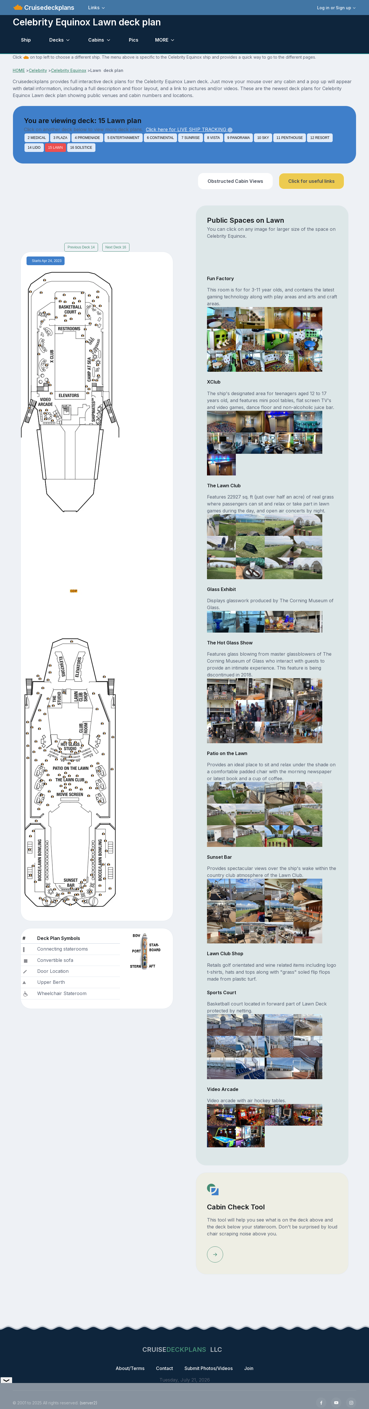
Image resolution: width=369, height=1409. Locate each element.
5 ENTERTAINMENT (124, 138)
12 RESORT (319, 138)
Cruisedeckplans (48, 7)
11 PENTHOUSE (289, 138)
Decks (56, 40)
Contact (164, 1368)
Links (93, 7)
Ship (26, 40)
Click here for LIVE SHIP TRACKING (189, 129)
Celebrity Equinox (68, 70)
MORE (161, 40)
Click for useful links (311, 181)
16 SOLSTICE (81, 148)
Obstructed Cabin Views (235, 181)
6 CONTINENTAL (160, 138)
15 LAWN (55, 148)
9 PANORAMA (238, 138)
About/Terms (130, 1368)
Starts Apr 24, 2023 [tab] (47, 261)
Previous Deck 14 (81, 247)
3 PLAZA (60, 138)
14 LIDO (34, 148)
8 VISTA (213, 138)
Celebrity (38, 70)
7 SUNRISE (190, 138)
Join (248, 1368)
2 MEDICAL (37, 138)
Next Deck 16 (116, 247)
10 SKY (263, 138)
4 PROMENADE (87, 138)
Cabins (96, 40)
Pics (133, 40)
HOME (19, 70)
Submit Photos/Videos (208, 1368)
